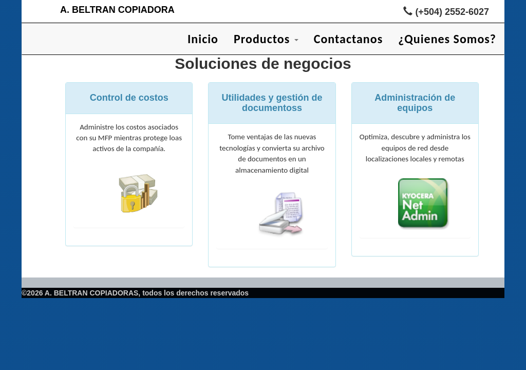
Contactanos (348, 38)
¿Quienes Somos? (447, 38)
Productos (266, 38)
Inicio (202, 38)
